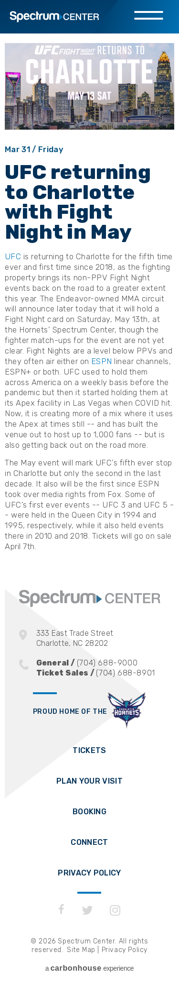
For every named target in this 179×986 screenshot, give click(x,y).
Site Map (81, 950)
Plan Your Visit (89, 781)
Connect (89, 842)
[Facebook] (61, 910)
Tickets (89, 750)
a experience (89, 968)
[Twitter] (88, 910)
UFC (13, 256)
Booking (89, 811)
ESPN (101, 361)
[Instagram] (115, 910)
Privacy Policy (89, 872)
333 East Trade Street (98, 638)
